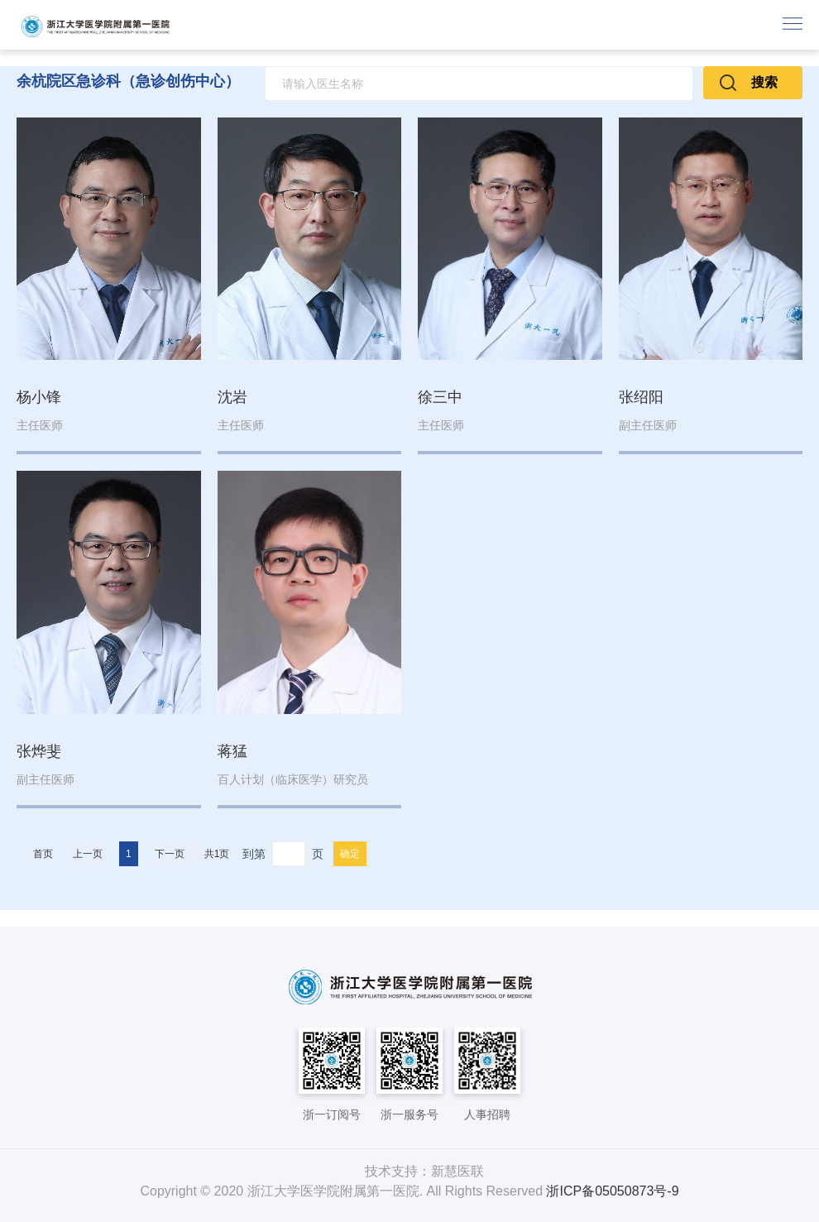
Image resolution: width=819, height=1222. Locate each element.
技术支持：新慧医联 (424, 1171)
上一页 (88, 854)
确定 (350, 854)
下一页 (169, 854)
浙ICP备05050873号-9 (612, 1191)
